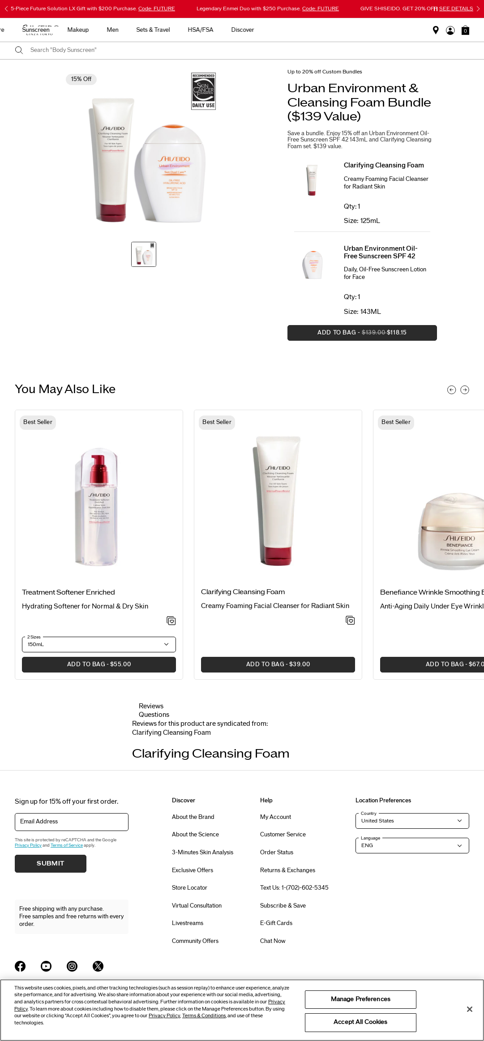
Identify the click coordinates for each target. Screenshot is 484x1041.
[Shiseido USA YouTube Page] (46, 966)
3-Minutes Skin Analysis (202, 852)
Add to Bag (347, 335)
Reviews (151, 706)
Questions (154, 714)
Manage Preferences (360, 999)
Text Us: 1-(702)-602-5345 (294, 888)
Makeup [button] (247, 30)
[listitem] (99, 545)
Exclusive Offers (192, 870)
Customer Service (283, 834)
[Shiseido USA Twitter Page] (98, 966)
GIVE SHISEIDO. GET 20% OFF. (416, 8)
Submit (50, 864)
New (126, 30)
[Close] (470, 1009)
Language (370, 838)
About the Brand (193, 817)
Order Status (276, 852)
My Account (275, 817)
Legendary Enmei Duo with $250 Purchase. (268, 8)
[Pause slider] (435, 9)
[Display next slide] (464, 390)
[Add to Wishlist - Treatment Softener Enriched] (171, 621)
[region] (242, 1010)
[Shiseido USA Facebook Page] (20, 966)
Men (281, 30)
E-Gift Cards (276, 923)
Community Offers (195, 941)
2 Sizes (34, 637)
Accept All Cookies (360, 1022)
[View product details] (99, 503)
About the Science (195, 834)
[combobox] (249, 50)
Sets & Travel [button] (322, 30)
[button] (465, 30)
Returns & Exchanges (287, 870)
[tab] (171, 732)
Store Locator (189, 888)
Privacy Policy (28, 845)
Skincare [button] (161, 30)
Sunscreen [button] (204, 30)
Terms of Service (67, 845)
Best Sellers (87, 30)
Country (369, 813)
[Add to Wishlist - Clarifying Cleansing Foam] (350, 621)
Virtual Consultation (197, 906)
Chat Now (273, 941)
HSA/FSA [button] (369, 30)
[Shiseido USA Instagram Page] (72, 966)
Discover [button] (411, 30)
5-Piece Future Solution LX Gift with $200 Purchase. (93, 8)
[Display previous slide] (451, 390)
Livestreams (187, 923)
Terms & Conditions (204, 1015)
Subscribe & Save (283, 906)
